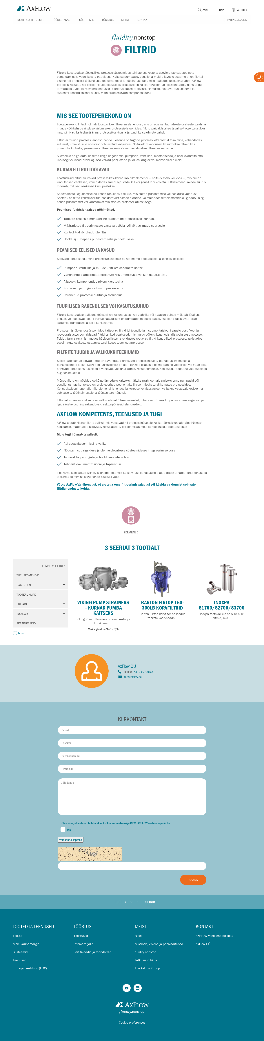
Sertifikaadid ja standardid (92, 952)
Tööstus (108, 20)
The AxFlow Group (147, 968)
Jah (66, 829)
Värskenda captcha (70, 839)
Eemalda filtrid (53, 566)
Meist (125, 20)
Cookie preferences (132, 1022)
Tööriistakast (62, 20)
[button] (241, 7)
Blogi (138, 936)
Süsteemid (86, 20)
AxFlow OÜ (203, 944)
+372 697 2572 (143, 671)
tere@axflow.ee (133, 676)
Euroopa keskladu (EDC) (30, 968)
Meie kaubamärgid (26, 944)
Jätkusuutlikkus (146, 960)
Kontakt (143, 20)
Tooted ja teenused (30, 20)
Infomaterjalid (83, 944)
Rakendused (25, 585)
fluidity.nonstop (145, 952)
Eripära (22, 604)
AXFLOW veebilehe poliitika (153, 823)
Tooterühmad (26, 594)
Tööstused (81, 936)
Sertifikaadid (26, 623)
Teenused (19, 960)
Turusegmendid (28, 575)
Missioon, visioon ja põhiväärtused (159, 944)
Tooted (17, 936)
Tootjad (22, 614)
